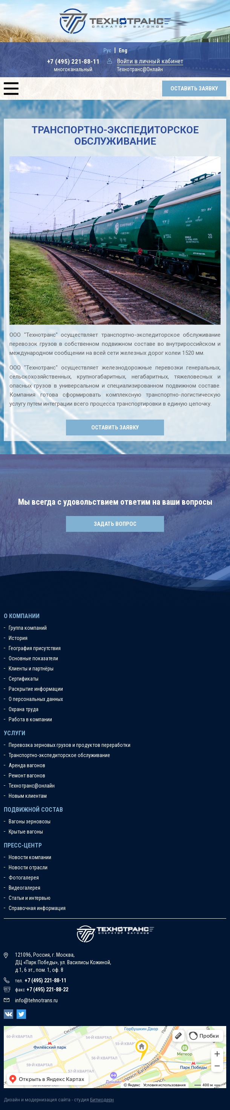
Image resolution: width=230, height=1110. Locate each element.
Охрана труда (23, 709)
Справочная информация (37, 908)
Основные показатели (33, 658)
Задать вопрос (115, 524)
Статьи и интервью (30, 898)
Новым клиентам (28, 796)
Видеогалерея (24, 888)
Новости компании (30, 857)
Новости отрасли (28, 867)
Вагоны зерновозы (30, 821)
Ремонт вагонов (27, 776)
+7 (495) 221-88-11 (73, 61)
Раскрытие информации (36, 689)
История (18, 638)
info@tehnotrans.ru (36, 1000)
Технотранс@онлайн (32, 786)
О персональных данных (36, 699)
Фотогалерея (24, 878)
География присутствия (35, 648)
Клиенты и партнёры (31, 669)
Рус (107, 50)
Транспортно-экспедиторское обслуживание (59, 755)
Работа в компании (30, 719)
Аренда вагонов (27, 765)
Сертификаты (23, 679)
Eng (123, 50)
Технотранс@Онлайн (140, 69)
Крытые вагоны (26, 832)
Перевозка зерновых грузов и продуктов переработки (69, 745)
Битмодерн (102, 1099)
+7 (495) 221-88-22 (47, 989)
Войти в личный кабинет (150, 61)
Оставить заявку (194, 88)
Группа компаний (28, 628)
